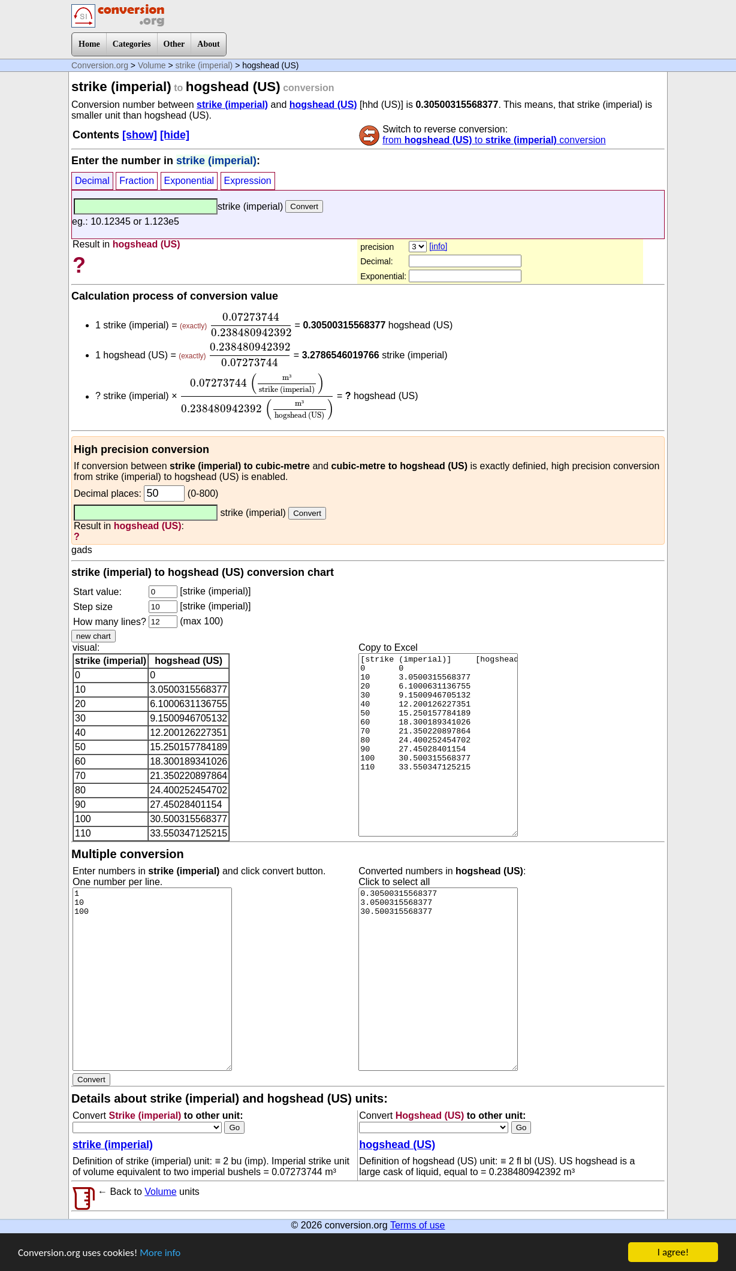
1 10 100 (152, 979)
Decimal (92, 181)
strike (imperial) (204, 65)
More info (160, 1253)
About (208, 44)
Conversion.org (99, 65)
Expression (248, 181)
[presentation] (251, 324)
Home (89, 44)
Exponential (189, 181)
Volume (152, 65)
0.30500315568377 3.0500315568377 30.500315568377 (438, 979)
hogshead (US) (323, 104)
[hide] (174, 135)
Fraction (136, 181)
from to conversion (494, 140)
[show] (139, 135)
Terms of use (417, 1225)
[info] (438, 246)
